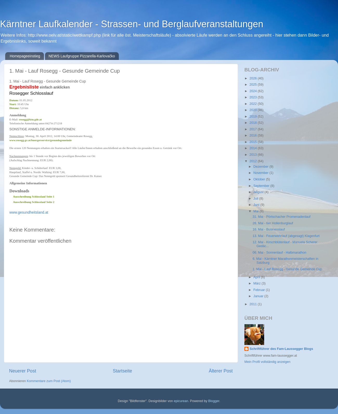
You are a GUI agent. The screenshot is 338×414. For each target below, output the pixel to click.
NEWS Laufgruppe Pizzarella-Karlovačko (82, 56)
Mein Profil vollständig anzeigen (267, 362)
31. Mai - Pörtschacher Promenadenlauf (281, 217)
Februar (260, 290)
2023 (253, 97)
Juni (257, 205)
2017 (253, 129)
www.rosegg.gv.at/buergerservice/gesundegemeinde (40, 140)
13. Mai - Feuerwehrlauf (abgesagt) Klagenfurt (286, 236)
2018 (253, 123)
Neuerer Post (22, 371)
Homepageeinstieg (25, 56)
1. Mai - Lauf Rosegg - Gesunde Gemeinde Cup (287, 269)
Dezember (262, 166)
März (258, 283)
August (259, 192)
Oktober (260, 179)
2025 (253, 84)
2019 (253, 116)
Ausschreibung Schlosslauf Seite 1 (33, 196)
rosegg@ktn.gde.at (30, 119)
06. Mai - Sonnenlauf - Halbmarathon (279, 252)
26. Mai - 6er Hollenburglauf (272, 223)
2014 (253, 148)
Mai (257, 211)
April (257, 277)
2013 (253, 155)
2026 (253, 78)
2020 (253, 110)
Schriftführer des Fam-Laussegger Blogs (281, 349)
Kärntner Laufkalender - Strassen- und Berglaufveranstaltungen (131, 24)
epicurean (181, 401)
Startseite (122, 371)
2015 (253, 142)
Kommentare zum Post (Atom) (49, 381)
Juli (256, 198)
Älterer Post (221, 371)
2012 (253, 161)
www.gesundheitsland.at (28, 212)
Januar (259, 296)
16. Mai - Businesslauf (268, 229)
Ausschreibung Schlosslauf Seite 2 (33, 201)
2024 (253, 91)
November (262, 173)
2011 (253, 304)
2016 (253, 135)
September (262, 186)
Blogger (213, 401)
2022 (253, 104)
